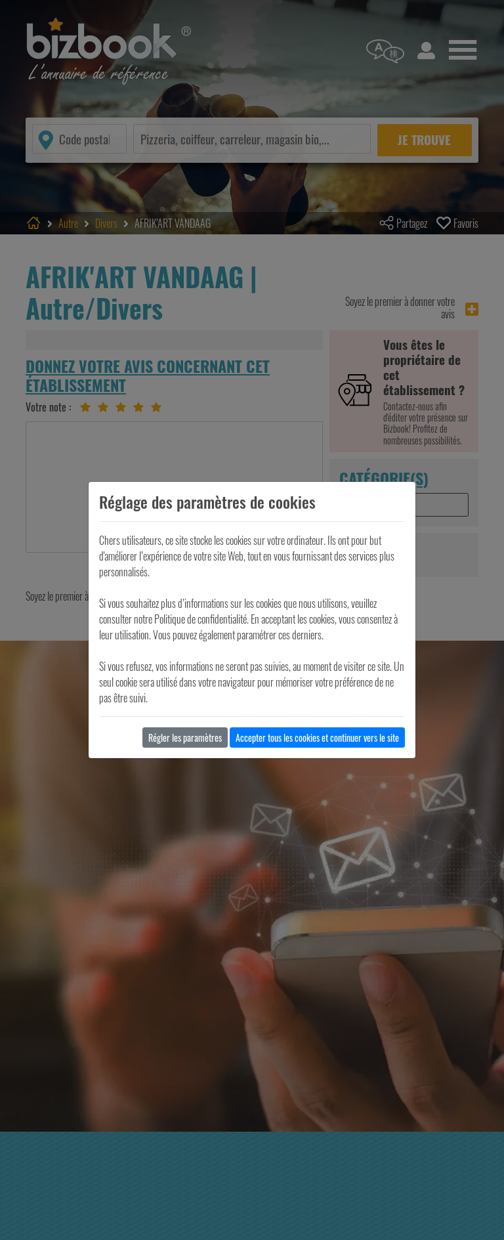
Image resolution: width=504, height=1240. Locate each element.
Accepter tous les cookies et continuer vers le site (317, 737)
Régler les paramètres (185, 737)
